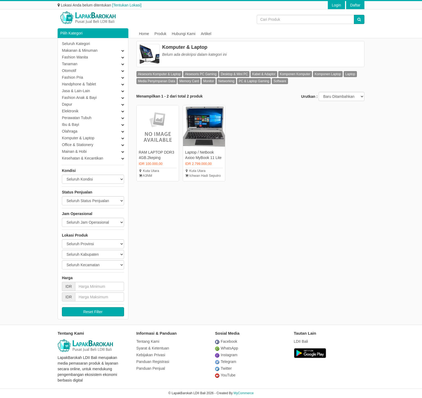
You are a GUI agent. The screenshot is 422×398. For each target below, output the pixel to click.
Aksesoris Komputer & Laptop (159, 74)
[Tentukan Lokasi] (127, 5)
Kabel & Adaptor (264, 74)
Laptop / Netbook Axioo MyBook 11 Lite (203, 155)
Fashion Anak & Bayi (79, 97)
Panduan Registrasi (152, 361)
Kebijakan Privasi (150, 355)
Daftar (355, 5)
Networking (226, 81)
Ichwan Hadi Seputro (203, 176)
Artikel (206, 34)
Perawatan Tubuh (77, 118)
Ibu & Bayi (70, 124)
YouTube (225, 375)
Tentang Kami (148, 341)
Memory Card (189, 81)
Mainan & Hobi (74, 151)
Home (144, 34)
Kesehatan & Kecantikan (82, 158)
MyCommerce (244, 393)
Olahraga (70, 131)
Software (279, 81)
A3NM (145, 176)
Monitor (208, 81)
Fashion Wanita (75, 57)
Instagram (226, 355)
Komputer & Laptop (78, 138)
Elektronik (70, 111)
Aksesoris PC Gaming (200, 74)
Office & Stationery (77, 145)
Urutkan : (309, 96)
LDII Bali (301, 341)
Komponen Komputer (295, 74)
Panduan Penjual (150, 368)
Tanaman (70, 64)
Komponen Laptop (328, 74)
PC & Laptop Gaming (254, 81)
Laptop (350, 74)
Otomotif (69, 70)
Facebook (226, 341)
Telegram (225, 361)
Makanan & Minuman (79, 50)
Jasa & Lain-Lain (76, 91)
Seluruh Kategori (76, 43)
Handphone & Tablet (79, 84)
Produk (160, 34)
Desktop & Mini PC (234, 74)
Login (336, 5)
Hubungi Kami (183, 34)
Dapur (67, 104)
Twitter (223, 368)
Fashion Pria (72, 77)
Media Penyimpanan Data (156, 81)
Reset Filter (93, 312)
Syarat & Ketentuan (152, 348)
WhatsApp (226, 348)
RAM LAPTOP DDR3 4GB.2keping (156, 155)
